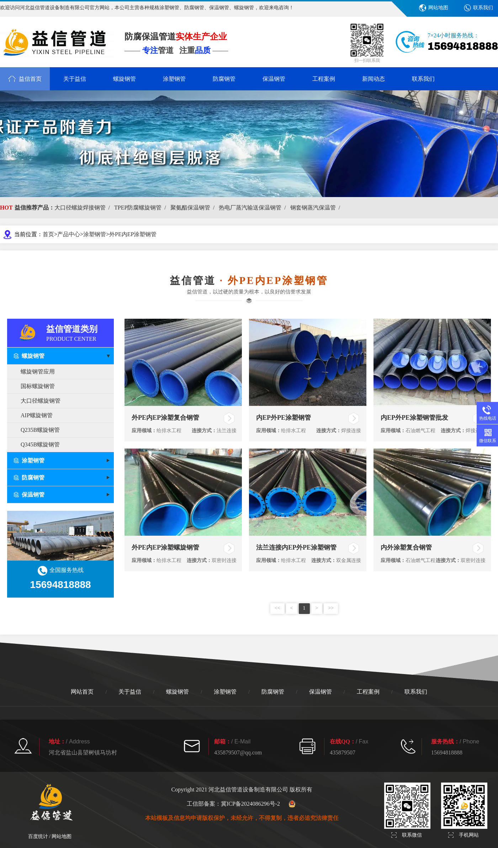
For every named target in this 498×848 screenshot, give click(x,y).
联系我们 (483, 7)
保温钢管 (274, 79)
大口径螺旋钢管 (40, 401)
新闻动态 (373, 79)
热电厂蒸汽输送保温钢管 (253, 208)
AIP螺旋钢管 (37, 415)
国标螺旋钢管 (38, 386)
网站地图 (438, 7)
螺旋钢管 (124, 79)
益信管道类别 (80, 332)
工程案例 (323, 79)
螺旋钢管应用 (38, 372)
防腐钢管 (224, 79)
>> (331, 608)
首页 (48, 234)
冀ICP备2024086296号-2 (250, 804)
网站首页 (82, 692)
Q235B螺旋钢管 (40, 430)
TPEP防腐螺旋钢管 (141, 208)
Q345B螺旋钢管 (40, 444)
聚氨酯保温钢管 (193, 208)
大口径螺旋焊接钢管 (83, 208)
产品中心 (68, 234)
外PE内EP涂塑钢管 (133, 234)
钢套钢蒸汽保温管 (316, 208)
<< (277, 608)
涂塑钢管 (174, 79)
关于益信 (74, 79)
